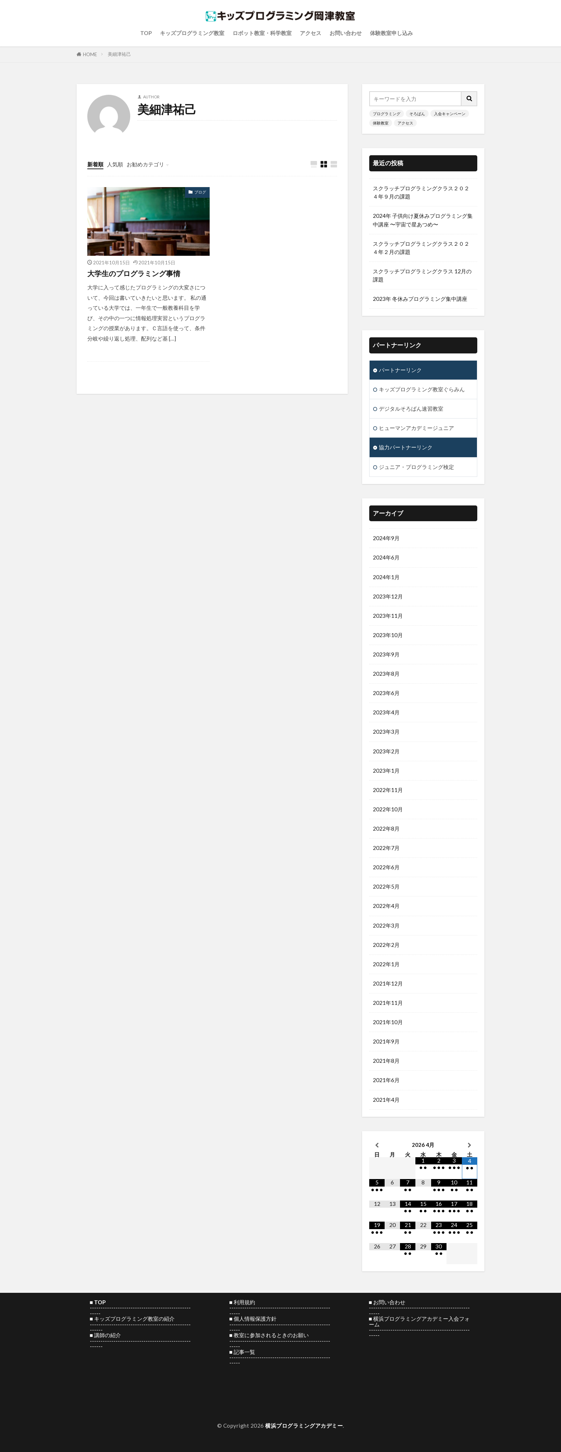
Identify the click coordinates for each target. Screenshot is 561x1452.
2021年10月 (388, 1022)
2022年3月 (386, 925)
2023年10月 (388, 635)
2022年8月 (386, 828)
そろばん (417, 113)
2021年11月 (388, 1002)
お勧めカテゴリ (145, 164)
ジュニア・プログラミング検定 (416, 467)
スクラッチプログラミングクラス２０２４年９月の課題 (421, 192)
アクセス (310, 33)
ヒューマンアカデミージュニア (416, 428)
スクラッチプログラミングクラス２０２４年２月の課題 (421, 247)
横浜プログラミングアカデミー (304, 1425)
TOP (146, 33)
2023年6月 (386, 693)
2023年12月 (388, 596)
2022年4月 (386, 906)
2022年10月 (388, 809)
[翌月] (469, 1145)
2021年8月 (386, 1060)
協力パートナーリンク (406, 447)
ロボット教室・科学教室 (262, 33)
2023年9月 (386, 654)
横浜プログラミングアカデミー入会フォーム (419, 1321)
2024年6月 (386, 557)
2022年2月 (386, 945)
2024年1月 (386, 577)
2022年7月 (386, 848)
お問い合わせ (346, 33)
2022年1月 (386, 964)
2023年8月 (386, 673)
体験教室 (381, 123)
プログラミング (386, 113)
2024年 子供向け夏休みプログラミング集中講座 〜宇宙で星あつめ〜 (423, 219)
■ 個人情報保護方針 (253, 1318)
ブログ (200, 192)
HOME (90, 54)
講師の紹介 (107, 1335)
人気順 (115, 164)
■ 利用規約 (242, 1302)
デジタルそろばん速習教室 (411, 408)
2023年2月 (386, 751)
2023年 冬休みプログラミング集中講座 (420, 298)
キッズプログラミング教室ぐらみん (422, 389)
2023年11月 (388, 615)
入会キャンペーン (449, 113)
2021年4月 (386, 1099)
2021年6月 (386, 1080)
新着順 (95, 164)
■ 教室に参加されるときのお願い (269, 1335)
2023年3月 (386, 731)
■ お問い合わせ (387, 1302)
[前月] (377, 1145)
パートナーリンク (400, 370)
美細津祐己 (119, 54)
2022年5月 (386, 886)
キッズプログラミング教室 (192, 33)
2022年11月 (388, 790)
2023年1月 (386, 770)
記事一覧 (244, 1352)
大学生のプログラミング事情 (133, 273)
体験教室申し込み (391, 33)
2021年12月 (388, 983)
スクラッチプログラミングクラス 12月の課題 (422, 275)
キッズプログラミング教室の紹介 (134, 1318)
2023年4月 (386, 712)
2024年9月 (386, 538)
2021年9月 (386, 1041)
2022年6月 (386, 867)
